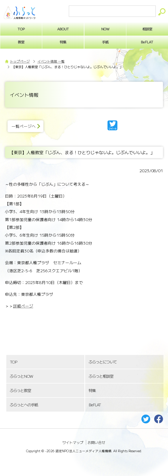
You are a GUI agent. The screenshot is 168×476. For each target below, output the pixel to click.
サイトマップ (72, 442)
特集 (63, 41)
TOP (13, 362)
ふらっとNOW (21, 376)
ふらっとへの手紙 (24, 405)
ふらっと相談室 (101, 376)
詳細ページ (23, 306)
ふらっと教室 (20, 390)
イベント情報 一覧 (51, 61)
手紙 (105, 41)
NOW (105, 28)
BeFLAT (95, 405)
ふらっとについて (103, 362)
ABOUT (63, 28)
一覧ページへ (24, 126)
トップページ (20, 61)
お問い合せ (96, 442)
